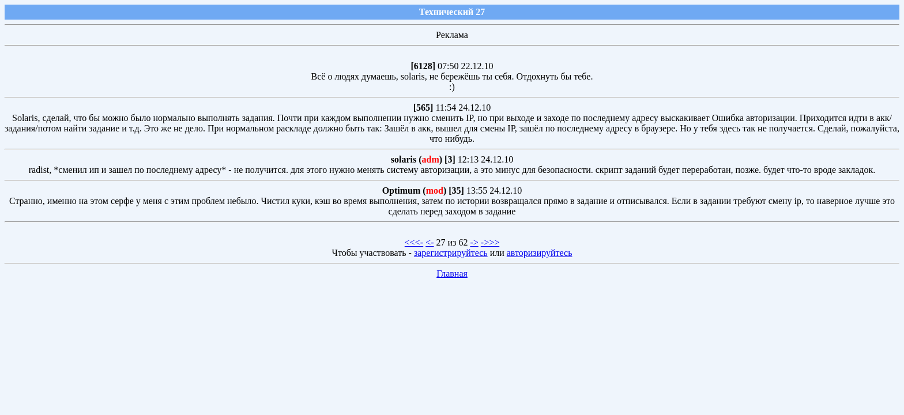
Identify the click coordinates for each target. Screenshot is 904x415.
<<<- (414, 242)
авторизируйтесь (539, 253)
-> (474, 242)
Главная (452, 273)
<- (429, 242)
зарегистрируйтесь (451, 253)
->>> (490, 242)
